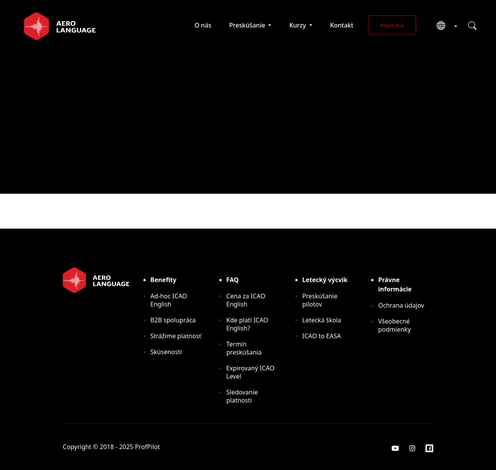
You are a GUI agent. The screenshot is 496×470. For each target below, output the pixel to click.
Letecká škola (321, 320)
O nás (203, 25)
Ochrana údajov (401, 305)
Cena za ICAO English (245, 300)
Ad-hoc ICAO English (168, 300)
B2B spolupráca (173, 320)
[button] (444, 25)
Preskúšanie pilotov (320, 300)
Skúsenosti (166, 352)
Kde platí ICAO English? (247, 324)
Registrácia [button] (392, 25)
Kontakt (341, 25)
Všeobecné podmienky (394, 325)
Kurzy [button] (298, 25)
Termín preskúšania (244, 348)
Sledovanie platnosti (242, 396)
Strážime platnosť (175, 336)
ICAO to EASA (321, 336)
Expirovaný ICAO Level (250, 372)
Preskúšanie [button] (248, 25)
